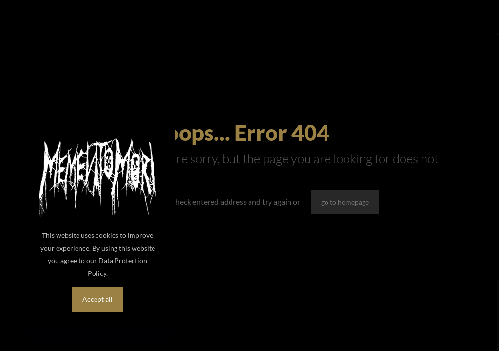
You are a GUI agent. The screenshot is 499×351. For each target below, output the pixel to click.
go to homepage (345, 202)
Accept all (97, 299)
